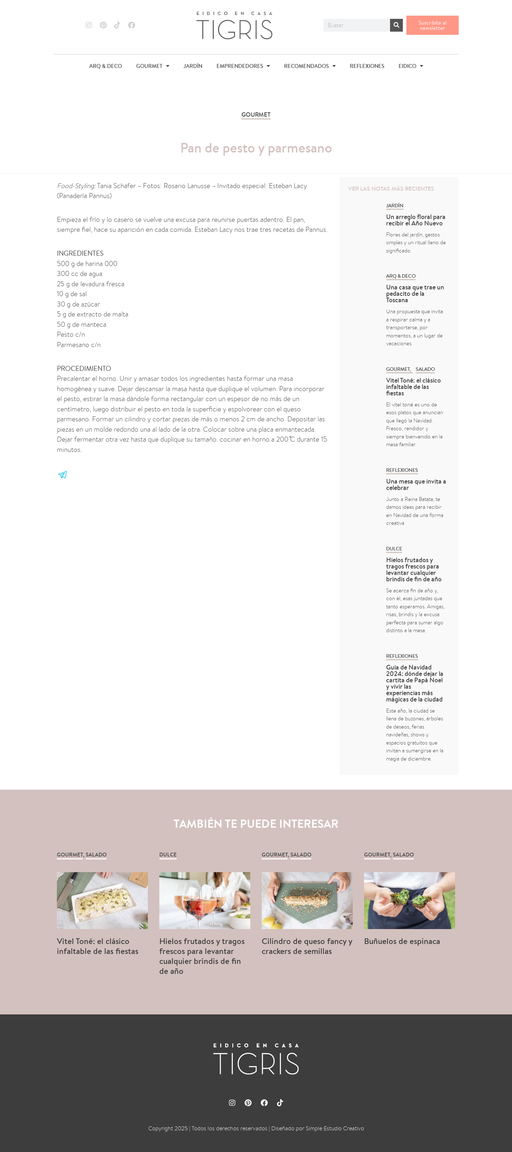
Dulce (394, 548)
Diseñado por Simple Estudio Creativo (317, 1128)
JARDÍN (192, 66)
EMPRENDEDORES (243, 66)
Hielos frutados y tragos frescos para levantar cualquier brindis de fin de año (414, 569)
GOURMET (152, 66)
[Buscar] (396, 25)
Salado (425, 369)
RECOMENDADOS (310, 66)
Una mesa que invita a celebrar (416, 484)
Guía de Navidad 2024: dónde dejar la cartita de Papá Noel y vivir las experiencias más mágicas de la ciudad (414, 683)
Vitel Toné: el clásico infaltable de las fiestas (413, 387)
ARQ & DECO (105, 66)
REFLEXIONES (367, 66)
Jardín (395, 205)
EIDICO (411, 66)
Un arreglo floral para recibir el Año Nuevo (416, 220)
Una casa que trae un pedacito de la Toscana (415, 293)
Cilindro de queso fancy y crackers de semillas (307, 945)
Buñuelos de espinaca (403, 940)
